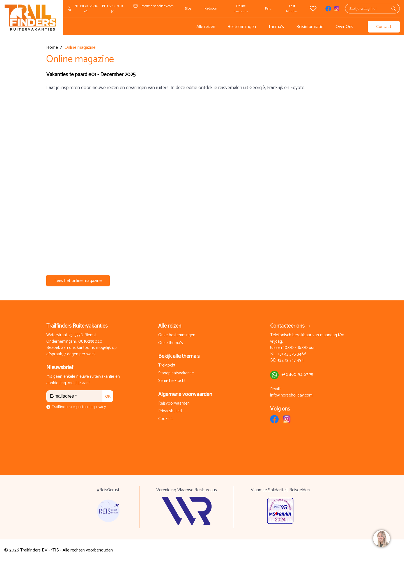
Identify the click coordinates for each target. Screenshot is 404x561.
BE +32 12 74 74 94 (112, 8)
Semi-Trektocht (171, 381)
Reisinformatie (309, 27)
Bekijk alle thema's (179, 356)
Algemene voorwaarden (185, 394)
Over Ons (344, 27)
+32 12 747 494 (290, 360)
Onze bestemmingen (176, 335)
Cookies (165, 419)
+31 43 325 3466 (291, 354)
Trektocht (166, 365)
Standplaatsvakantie (176, 373)
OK (108, 396)
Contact (383, 27)
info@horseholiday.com (157, 6)
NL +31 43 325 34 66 (86, 8)
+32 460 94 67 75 (297, 375)
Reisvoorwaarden (174, 403)
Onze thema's (170, 343)
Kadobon (211, 8)
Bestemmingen (242, 27)
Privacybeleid (170, 411)
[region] (381, 538)
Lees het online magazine (78, 280)
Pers (268, 8)
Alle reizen (205, 27)
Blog (188, 8)
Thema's (276, 27)
